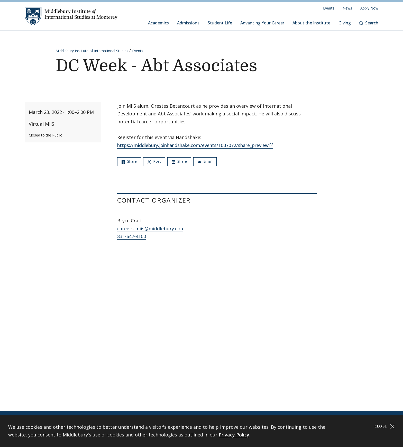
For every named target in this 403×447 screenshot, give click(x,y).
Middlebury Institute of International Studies (92, 50)
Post (154, 161)
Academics (158, 23)
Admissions (188, 23)
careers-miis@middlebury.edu (150, 228)
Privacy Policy (234, 435)
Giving (344, 23)
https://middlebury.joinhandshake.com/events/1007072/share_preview (193, 145)
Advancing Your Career (262, 23)
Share (129, 161)
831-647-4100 (131, 236)
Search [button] (368, 23)
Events (328, 8)
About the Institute (311, 23)
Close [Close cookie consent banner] (384, 426)
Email (205, 161)
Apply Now (369, 8)
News (347, 8)
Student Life (220, 23)
